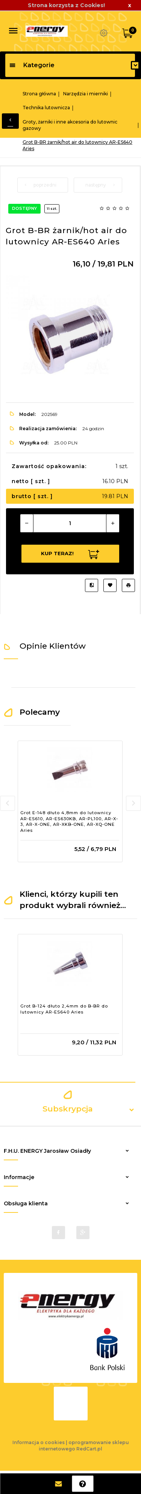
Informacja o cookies (38, 1442)
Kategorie (32, 65)
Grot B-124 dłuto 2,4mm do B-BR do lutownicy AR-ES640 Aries (64, 1009)
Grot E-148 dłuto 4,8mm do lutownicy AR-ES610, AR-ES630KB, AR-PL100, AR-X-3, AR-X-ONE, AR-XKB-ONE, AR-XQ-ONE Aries (69, 821)
